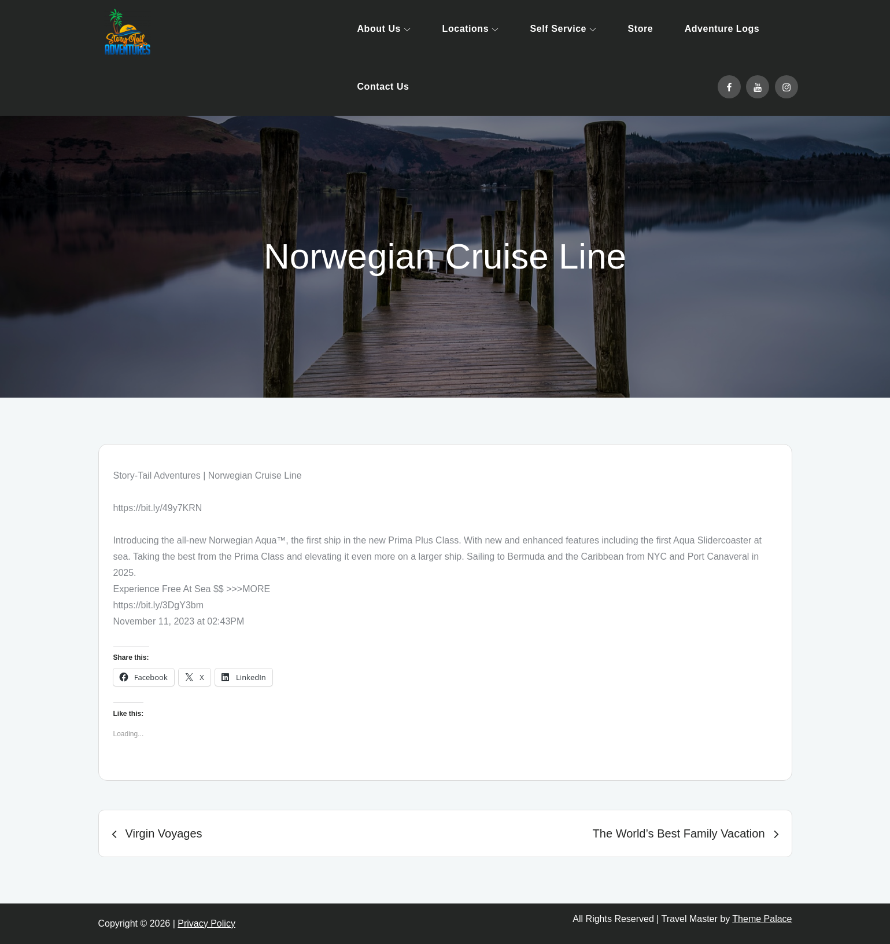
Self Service (563, 29)
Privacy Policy (206, 923)
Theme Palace (762, 919)
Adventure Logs (722, 29)
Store (640, 29)
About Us (384, 29)
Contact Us (383, 86)
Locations (470, 29)
